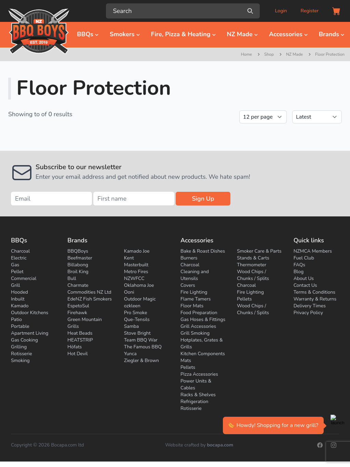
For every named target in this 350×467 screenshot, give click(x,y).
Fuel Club (304, 258)
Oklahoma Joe (139, 285)
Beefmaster (79, 258)
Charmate (78, 285)
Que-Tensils (137, 319)
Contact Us (305, 285)
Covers (187, 285)
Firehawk (77, 312)
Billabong (77, 265)
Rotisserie (21, 353)
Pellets (187, 367)
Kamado (20, 306)
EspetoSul (78, 306)
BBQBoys (77, 251)
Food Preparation (198, 312)
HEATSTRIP (80, 340)
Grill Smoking (195, 333)
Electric (19, 258)
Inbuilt (18, 299)
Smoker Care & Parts (259, 251)
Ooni (129, 292)
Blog (299, 271)
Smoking (20, 360)
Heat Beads (79, 333)
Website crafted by (199, 445)
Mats (185, 360)
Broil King (78, 271)
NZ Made (294, 54)
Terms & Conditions (314, 292)
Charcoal (20, 251)
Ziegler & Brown (141, 360)
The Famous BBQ (143, 347)
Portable (20, 326)
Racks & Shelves (198, 394)
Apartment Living (29, 333)
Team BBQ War (141, 340)
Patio (16, 319)
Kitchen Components (202, 353)
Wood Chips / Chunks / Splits (253, 275)
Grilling (19, 347)
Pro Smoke (135, 312)
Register (309, 11)
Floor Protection (330, 54)
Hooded (19, 292)
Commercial (23, 278)
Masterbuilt (136, 265)
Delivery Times (310, 306)
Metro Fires (136, 271)
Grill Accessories (198, 326)
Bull (71, 278)
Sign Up (203, 199)
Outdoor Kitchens (29, 312)
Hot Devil (77, 353)
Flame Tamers (195, 299)
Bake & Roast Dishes (202, 251)
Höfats (74, 347)
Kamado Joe (137, 251)
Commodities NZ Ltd (89, 292)
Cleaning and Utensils (194, 275)
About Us (304, 278)
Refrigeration (194, 401)
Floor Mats (191, 306)
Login (281, 11)
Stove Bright (137, 333)
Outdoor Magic (140, 299)
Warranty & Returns (315, 299)
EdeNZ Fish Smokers (89, 299)
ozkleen (132, 306)
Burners (188, 258)
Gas (15, 265)
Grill (15, 285)
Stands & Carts (253, 258)
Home (246, 54)
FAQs (299, 265)
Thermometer (251, 265)
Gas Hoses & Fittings (202, 319)
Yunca (130, 353)
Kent (129, 258)
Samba (131, 326)
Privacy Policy (308, 312)
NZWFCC (134, 278)
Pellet (17, 271)
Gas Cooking (24, 340)
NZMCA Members (313, 251)
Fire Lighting (193, 292)
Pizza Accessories (199, 374)
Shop (269, 54)
